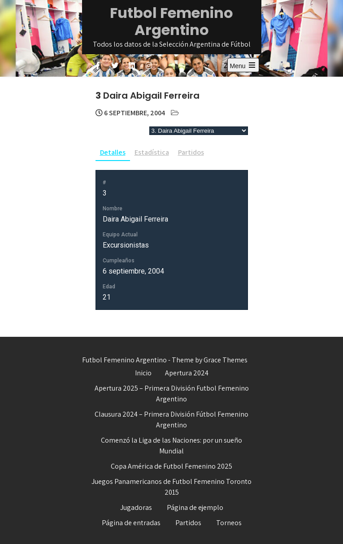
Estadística (152, 152)
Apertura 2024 (186, 373)
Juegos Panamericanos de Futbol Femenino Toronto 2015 (171, 487)
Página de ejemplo (195, 507)
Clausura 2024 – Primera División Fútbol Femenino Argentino (171, 419)
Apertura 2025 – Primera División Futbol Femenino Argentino (172, 393)
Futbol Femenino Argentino (171, 21)
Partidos (191, 152)
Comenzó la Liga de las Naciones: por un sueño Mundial (171, 445)
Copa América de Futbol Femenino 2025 (171, 466)
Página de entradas (131, 522)
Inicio (143, 373)
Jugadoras (136, 507)
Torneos (229, 522)
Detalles (113, 152)
